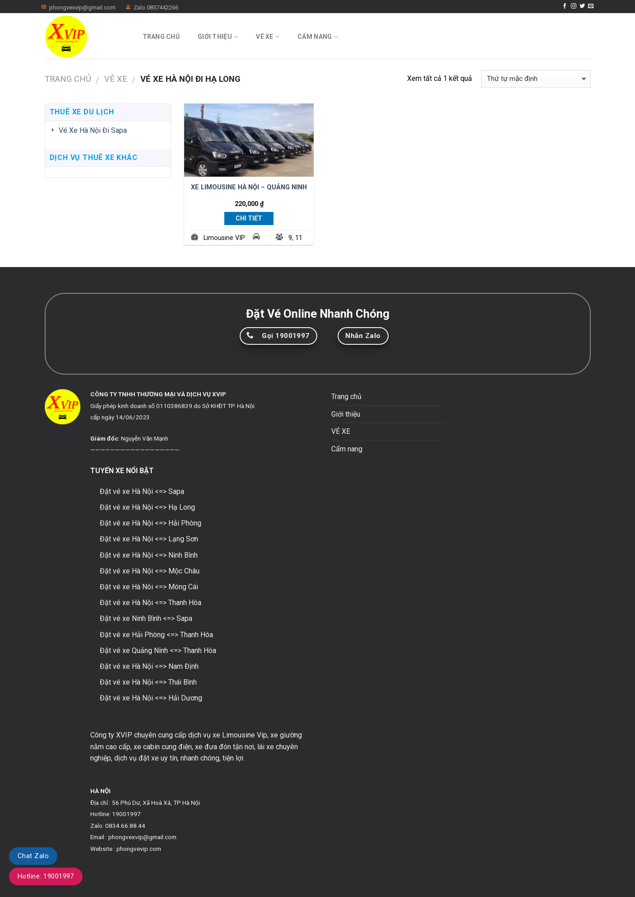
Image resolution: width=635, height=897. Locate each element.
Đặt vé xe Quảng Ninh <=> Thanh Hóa (158, 650)
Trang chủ (161, 36)
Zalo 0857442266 (156, 7)
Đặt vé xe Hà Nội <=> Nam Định (149, 666)
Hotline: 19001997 (46, 876)
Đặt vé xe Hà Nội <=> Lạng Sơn (149, 539)
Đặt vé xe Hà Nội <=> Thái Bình (148, 682)
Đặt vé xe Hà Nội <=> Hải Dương (151, 698)
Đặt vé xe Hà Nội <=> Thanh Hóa (150, 602)
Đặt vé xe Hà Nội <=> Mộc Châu (149, 571)
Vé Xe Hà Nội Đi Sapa (93, 130)
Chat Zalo (33, 856)
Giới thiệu (218, 37)
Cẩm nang (317, 37)
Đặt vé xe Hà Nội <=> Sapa (142, 491)
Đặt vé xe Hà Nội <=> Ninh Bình (149, 555)
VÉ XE (267, 37)
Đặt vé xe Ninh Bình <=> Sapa (146, 618)
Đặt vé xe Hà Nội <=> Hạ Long (147, 507)
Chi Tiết (249, 218)
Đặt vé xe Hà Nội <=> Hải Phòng (150, 523)
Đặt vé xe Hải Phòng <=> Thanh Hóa (156, 634)
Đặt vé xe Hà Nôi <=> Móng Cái (149, 586)
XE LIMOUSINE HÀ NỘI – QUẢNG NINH (249, 187)
